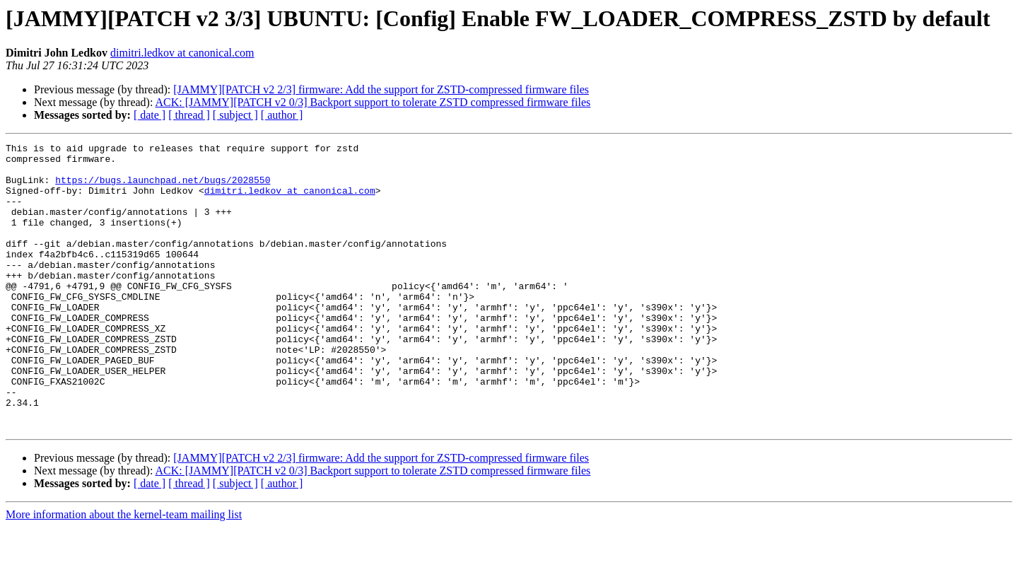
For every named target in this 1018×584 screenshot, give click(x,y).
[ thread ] (189, 115)
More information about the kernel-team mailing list (124, 572)
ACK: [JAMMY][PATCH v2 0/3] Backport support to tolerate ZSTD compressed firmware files (373, 102)
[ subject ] (235, 115)
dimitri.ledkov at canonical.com (182, 53)
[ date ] (149, 115)
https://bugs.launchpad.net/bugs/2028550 (162, 188)
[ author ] (282, 115)
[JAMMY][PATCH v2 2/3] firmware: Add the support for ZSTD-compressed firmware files (381, 89)
